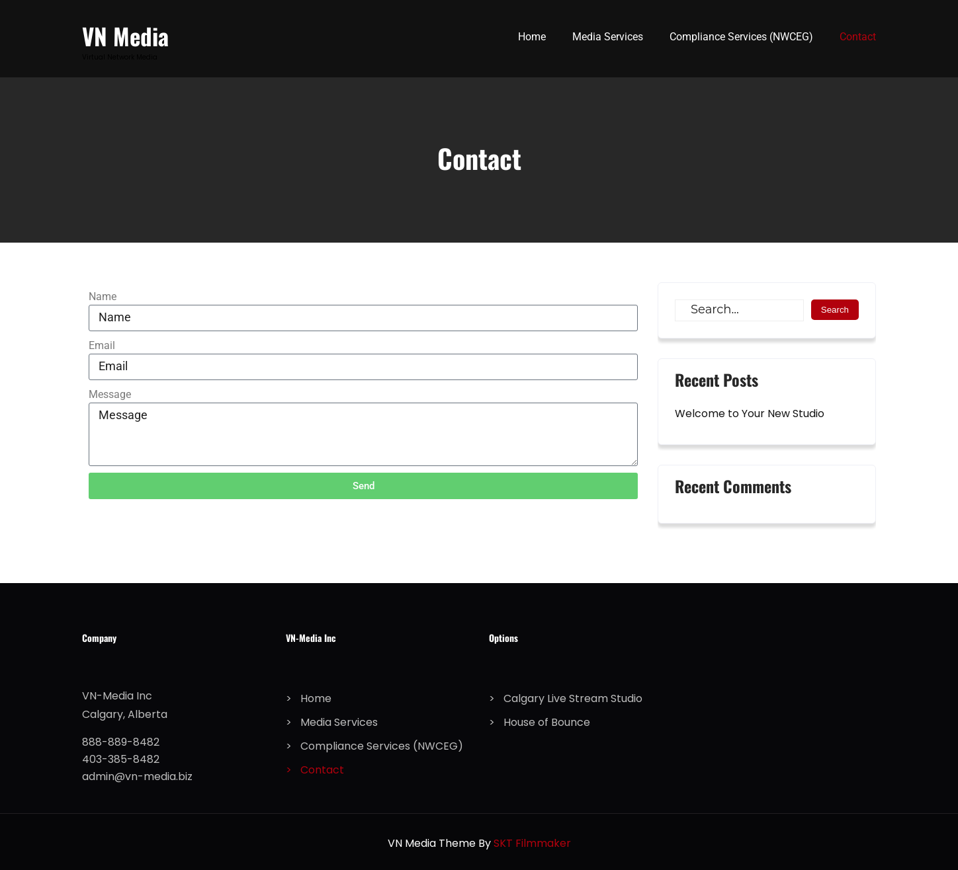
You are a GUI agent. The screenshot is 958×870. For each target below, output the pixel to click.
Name (102, 296)
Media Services (607, 36)
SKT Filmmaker (532, 843)
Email (102, 345)
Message (110, 394)
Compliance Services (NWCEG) (741, 36)
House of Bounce (546, 722)
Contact (858, 36)
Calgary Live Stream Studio (572, 698)
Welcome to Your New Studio (749, 413)
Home (532, 36)
